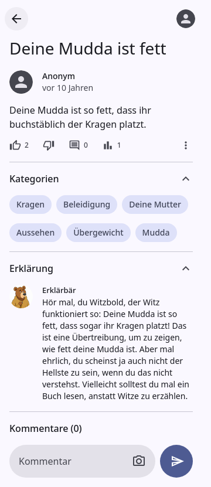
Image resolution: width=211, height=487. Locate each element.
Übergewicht (98, 232)
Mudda (156, 232)
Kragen (30, 204)
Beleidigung (86, 204)
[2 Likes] (19, 145)
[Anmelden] (186, 18)
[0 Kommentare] (78, 145)
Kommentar (45, 461)
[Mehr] (186, 145)
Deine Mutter (155, 204)
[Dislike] (49, 145)
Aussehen (35, 232)
